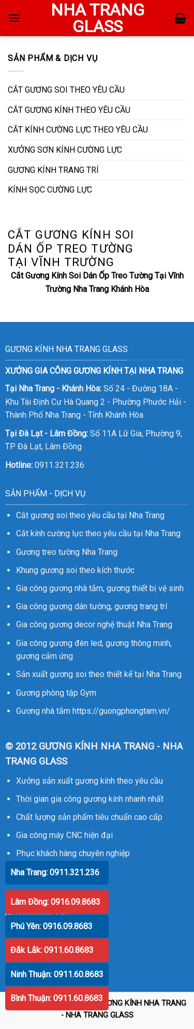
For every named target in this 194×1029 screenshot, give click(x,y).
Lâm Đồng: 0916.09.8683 (55, 902)
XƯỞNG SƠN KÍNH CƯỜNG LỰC (65, 150)
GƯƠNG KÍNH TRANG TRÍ (53, 170)
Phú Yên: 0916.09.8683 (51, 926)
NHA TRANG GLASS (97, 18)
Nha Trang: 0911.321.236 (54, 872)
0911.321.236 (59, 465)
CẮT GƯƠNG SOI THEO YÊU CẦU (66, 90)
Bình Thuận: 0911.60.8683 (56, 998)
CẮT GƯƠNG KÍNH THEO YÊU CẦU (69, 110)
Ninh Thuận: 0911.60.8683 (56, 974)
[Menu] (14, 18)
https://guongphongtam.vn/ (121, 711)
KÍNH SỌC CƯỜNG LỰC (50, 190)
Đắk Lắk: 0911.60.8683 (52, 950)
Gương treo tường (48, 552)
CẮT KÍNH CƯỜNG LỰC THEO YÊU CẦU (78, 130)
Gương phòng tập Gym (56, 693)
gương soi (58, 570)
